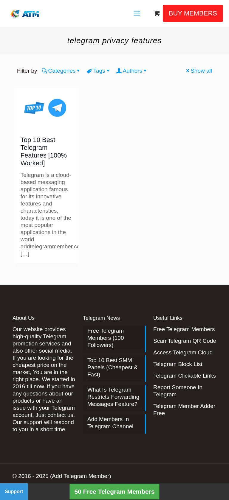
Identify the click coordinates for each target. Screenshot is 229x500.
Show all (198, 71)
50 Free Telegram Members (114, 491)
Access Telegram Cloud (183, 352)
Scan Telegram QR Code (184, 341)
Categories (61, 71)
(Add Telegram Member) (80, 476)
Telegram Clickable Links (184, 376)
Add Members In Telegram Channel (110, 422)
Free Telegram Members (184, 329)
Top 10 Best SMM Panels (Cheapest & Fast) (112, 367)
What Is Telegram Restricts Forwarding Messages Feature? (113, 397)
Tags (98, 71)
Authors (132, 71)
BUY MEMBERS (193, 13)
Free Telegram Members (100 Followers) (105, 338)
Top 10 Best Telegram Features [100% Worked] (44, 151)
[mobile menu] (137, 13)
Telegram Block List (177, 364)
